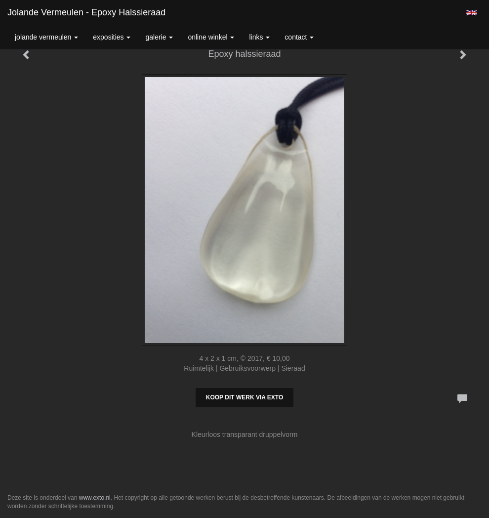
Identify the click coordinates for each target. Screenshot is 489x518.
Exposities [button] (111, 37)
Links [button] (259, 37)
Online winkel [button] (211, 37)
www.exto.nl (95, 497)
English (471, 13)
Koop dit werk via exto (244, 397)
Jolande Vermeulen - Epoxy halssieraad (86, 12)
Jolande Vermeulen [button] (46, 37)
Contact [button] (299, 37)
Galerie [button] (159, 37)
